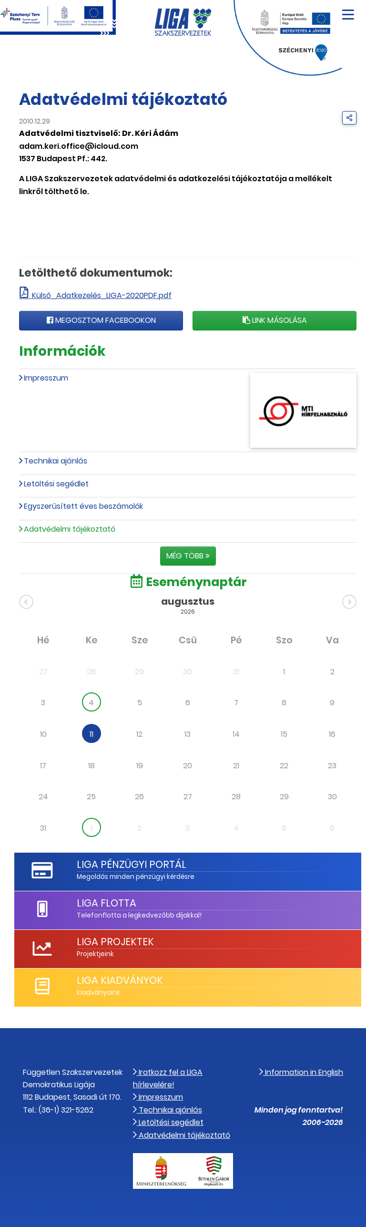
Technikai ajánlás (55, 460)
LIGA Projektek (115, 942)
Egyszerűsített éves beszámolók (83, 506)
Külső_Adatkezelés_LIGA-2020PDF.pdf (102, 295)
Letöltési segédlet (56, 483)
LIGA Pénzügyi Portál (131, 864)
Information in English (301, 1072)
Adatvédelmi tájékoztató (181, 1135)
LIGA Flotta (106, 903)
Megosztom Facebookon (101, 320)
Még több (188, 555)
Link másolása (275, 320)
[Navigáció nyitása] (348, 11)
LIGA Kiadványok (120, 980)
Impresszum (46, 377)
